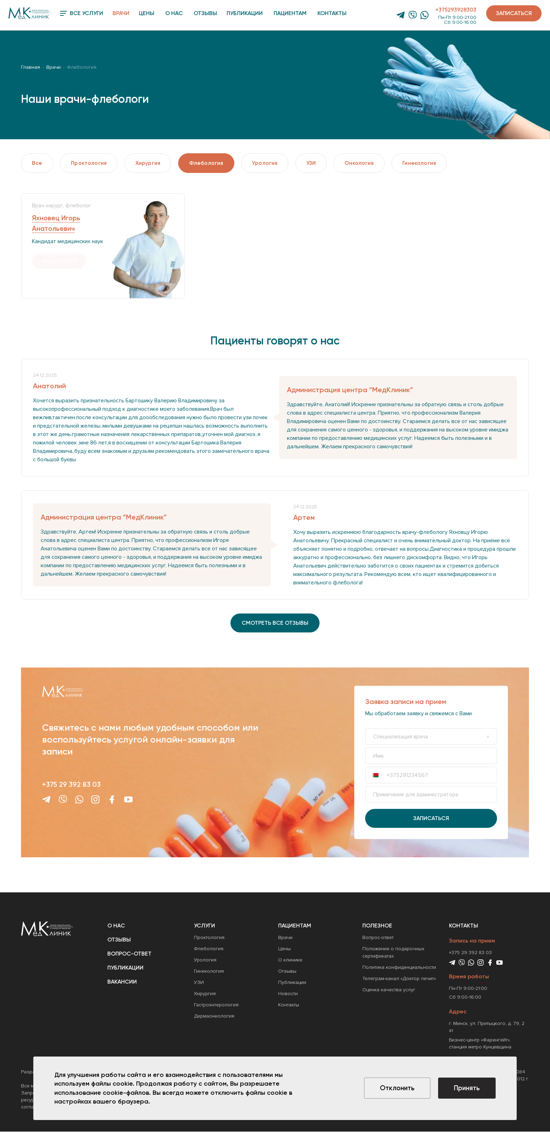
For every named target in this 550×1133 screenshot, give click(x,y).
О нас (174, 13)
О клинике (290, 962)
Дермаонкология (214, 1018)
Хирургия (152, 163)
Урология (273, 163)
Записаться (514, 13)
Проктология (91, 163)
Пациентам (290, 13)
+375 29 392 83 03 (71, 786)
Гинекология (433, 163)
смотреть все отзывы (275, 624)
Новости (288, 995)
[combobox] (378, 777)
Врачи (121, 13)
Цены (146, 13)
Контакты (332, 13)
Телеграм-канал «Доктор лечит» (399, 980)
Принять (466, 1088)
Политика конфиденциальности (399, 969)
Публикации (245, 13)
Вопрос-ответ (129, 955)
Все (38, 163)
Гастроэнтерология (216, 1007)
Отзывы (205, 13)
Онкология (371, 163)
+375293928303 (455, 9)
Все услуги (81, 13)
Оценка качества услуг (388, 991)
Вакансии (122, 983)
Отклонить (393, 1088)
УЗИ (321, 163)
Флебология (212, 163)
